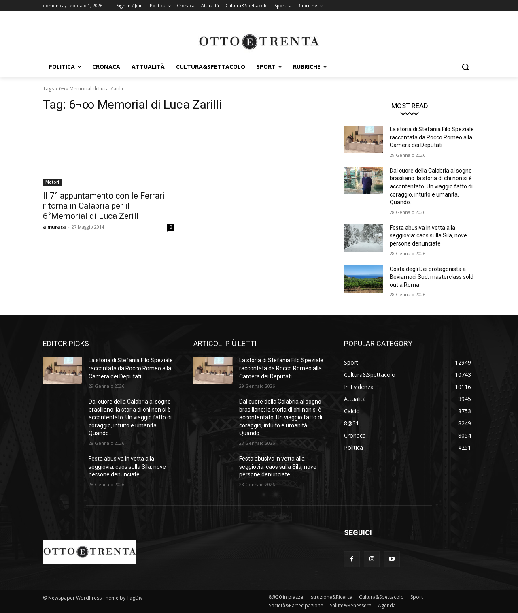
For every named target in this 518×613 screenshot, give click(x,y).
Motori (52, 182)
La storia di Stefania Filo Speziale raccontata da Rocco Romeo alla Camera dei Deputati (432, 137)
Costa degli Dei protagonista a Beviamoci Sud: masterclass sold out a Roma (431, 277)
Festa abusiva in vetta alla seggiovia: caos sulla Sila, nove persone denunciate (428, 235)
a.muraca (54, 227)
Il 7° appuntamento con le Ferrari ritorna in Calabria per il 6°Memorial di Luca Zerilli (104, 206)
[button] (465, 67)
